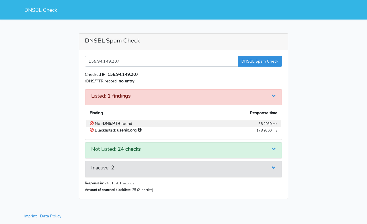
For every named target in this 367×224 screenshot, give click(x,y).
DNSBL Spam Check (259, 61)
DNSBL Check (40, 10)
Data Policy (50, 216)
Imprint (30, 216)
